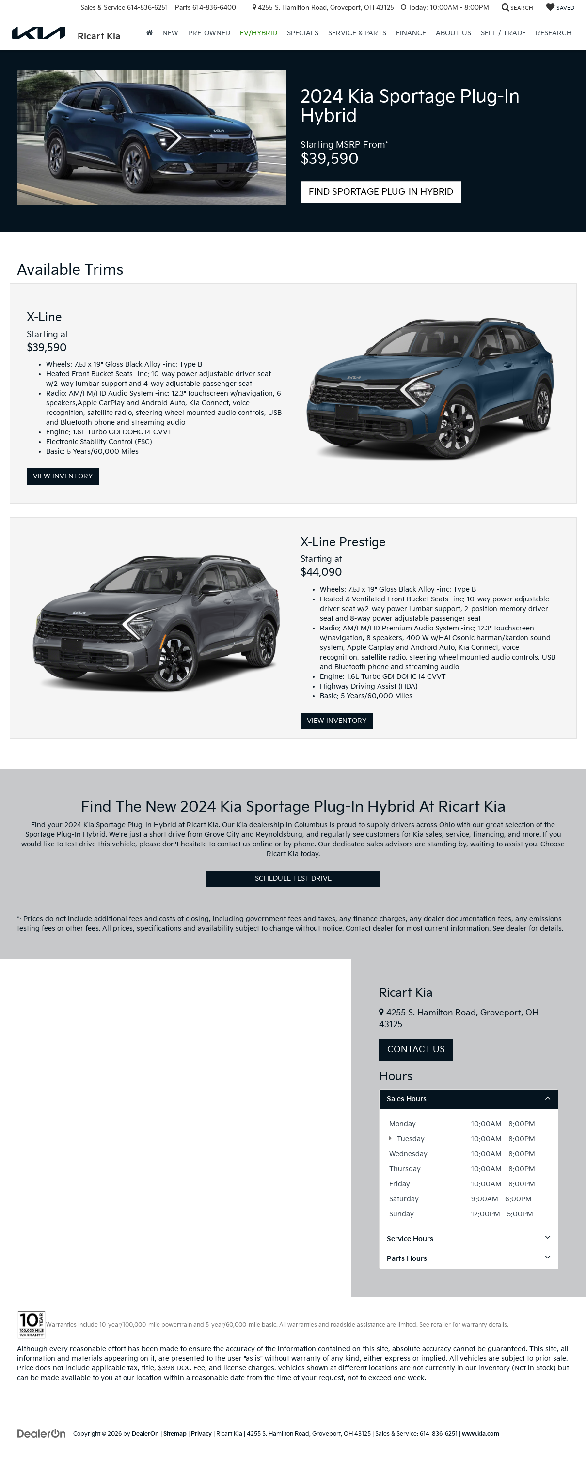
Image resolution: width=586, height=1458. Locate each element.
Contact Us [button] (416, 1049)
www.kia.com (480, 1434)
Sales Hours (469, 1098)
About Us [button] (453, 33)
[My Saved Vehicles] (560, 8)
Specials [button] (302, 33)
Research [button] (554, 33)
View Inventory (63, 476)
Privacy (201, 1434)
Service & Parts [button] (357, 33)
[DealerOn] (41, 1433)
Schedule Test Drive (293, 879)
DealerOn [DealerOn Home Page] (145, 1434)
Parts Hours (469, 1258)
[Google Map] (175, 1128)
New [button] (170, 33)
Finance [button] (411, 33)
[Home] (150, 33)
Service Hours (469, 1238)
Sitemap (175, 1434)
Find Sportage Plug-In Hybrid (381, 192)
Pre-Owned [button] (209, 33)
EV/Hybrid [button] (258, 33)
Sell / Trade (503, 33)
